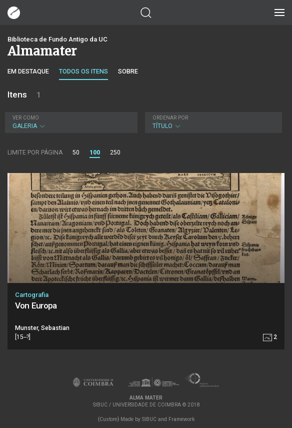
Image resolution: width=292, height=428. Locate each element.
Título (212, 122)
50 (76, 152)
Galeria (70, 122)
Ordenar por (170, 117)
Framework (181, 419)
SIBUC (149, 419)
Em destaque (28, 71)
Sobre (128, 71)
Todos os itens (83, 71)
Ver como (25, 117)
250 (115, 152)
